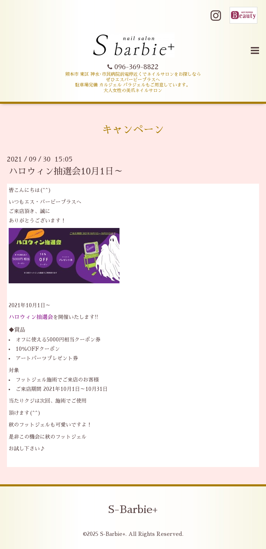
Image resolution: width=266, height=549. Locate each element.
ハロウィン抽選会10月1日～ (66, 171)
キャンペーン (133, 130)
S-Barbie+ (133, 509)
